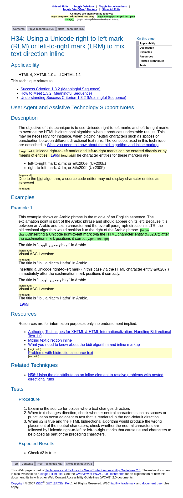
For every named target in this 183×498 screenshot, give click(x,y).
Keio (68, 483)
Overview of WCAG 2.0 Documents (100, 474)
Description (147, 47)
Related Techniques (152, 60)
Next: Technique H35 (71, 28)
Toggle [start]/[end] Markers (80, 9)
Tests (143, 65)
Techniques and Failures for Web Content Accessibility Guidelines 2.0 (92, 470)
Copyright (17, 483)
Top (15, 463)
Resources (146, 56)
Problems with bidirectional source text (60, 353)
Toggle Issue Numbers (113, 6)
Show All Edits (111, 9)
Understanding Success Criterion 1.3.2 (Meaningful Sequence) (73, 98)
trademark (128, 483)
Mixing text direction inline (50, 340)
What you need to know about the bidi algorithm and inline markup (102, 145)
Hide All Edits (60, 6)
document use (152, 483)
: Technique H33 (41, 29)
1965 (55, 155)
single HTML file (52, 474)
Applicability (147, 43)
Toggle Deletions (84, 6)
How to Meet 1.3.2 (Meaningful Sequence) (56, 93)
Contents (19, 28)
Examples (146, 52)
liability (115, 483)
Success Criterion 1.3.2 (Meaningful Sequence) (60, 89)
